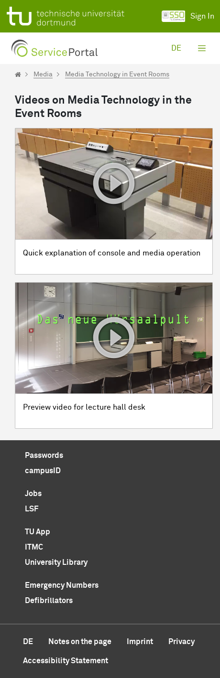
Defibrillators (49, 600)
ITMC (34, 547)
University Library (56, 562)
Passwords (44, 455)
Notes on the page (79, 642)
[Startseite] (18, 74)
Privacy (181, 642)
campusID (43, 471)
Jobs (33, 494)
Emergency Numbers (62, 585)
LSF (31, 509)
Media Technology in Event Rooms (117, 74)
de (176, 48)
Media (43, 74)
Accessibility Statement (65, 661)
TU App (37, 532)
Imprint (140, 642)
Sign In (188, 16)
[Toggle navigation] (201, 48)
